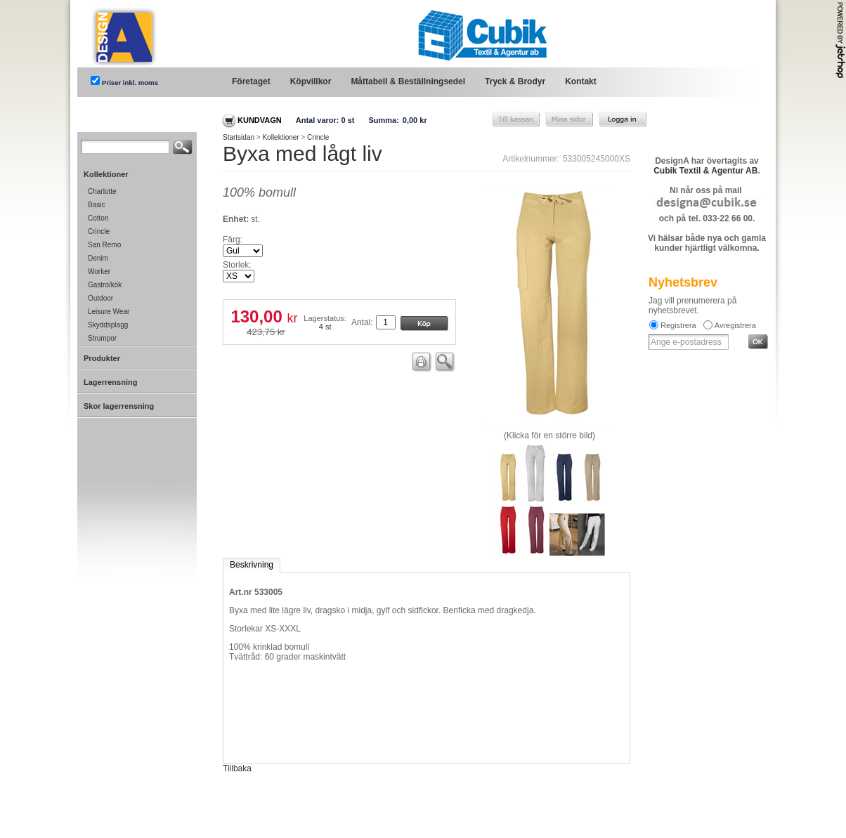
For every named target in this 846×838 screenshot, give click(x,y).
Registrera (678, 325)
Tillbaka (237, 768)
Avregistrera (735, 325)
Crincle (318, 137)
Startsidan (238, 137)
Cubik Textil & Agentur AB (705, 171)
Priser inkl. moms (130, 82)
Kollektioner (280, 137)
